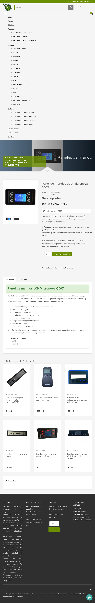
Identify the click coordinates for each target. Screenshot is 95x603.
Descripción (9, 279)
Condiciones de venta (81, 517)
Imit (14, 80)
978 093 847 (87, 2)
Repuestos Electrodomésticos (24, 40)
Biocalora (16, 56)
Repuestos (12, 29)
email (28, 525)
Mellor (15, 92)
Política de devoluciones (82, 520)
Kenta (15, 88)
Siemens (16, 104)
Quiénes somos (14, 133)
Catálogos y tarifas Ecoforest (24, 116)
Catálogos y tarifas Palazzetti (24, 120)
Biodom (16, 60)
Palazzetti (16, 96)
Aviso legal (77, 509)
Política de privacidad (81, 514)
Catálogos (12, 109)
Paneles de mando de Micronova (60, 268)
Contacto (11, 137)
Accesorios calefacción (22, 32)
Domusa (16, 68)
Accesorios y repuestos (15, 160)
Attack (15, 52)
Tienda (10, 21)
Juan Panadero (19, 84)
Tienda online (19, 158)
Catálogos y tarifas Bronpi (23, 112)
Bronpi (15, 64)
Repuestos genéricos (21, 100)
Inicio (10, 17)
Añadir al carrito (62, 254)
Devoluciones (13, 129)
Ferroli (15, 76)
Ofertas (11, 25)
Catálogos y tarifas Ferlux (23, 124)
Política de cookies (79, 511)
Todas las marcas (20, 48)
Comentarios (22, 279)
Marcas (11, 45)
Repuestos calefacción (22, 36)
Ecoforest (16, 72)
